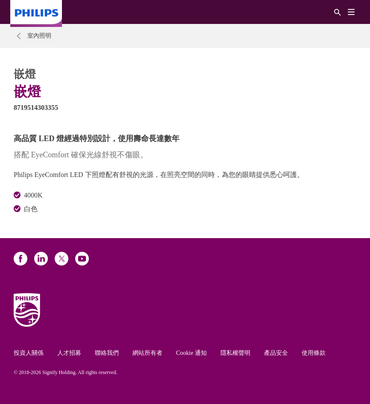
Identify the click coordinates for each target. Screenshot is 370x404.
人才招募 (69, 353)
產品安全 (276, 353)
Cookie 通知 (191, 353)
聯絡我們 (107, 353)
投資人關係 (29, 353)
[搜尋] (337, 11)
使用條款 (314, 353)
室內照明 (39, 35)
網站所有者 (147, 353)
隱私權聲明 (235, 353)
